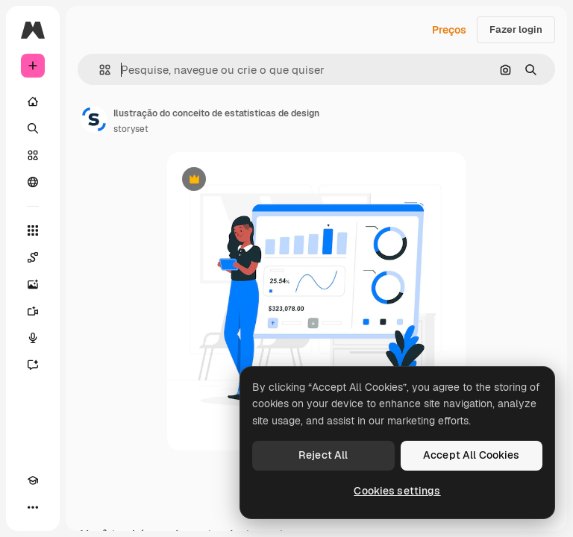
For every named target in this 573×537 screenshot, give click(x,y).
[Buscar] (33, 128)
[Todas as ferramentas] (33, 230)
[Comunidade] (33, 182)
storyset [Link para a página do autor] (130, 129)
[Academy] (33, 480)
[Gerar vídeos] (33, 311)
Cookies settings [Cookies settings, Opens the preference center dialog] (397, 490)
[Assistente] (33, 365)
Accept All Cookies (471, 455)
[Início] (33, 101)
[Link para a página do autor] (94, 119)
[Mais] (33, 507)
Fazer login (515, 29)
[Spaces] (33, 257)
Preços (449, 30)
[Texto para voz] (33, 338)
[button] (98, 69)
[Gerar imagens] (33, 284)
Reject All (323, 455)
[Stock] (33, 155)
